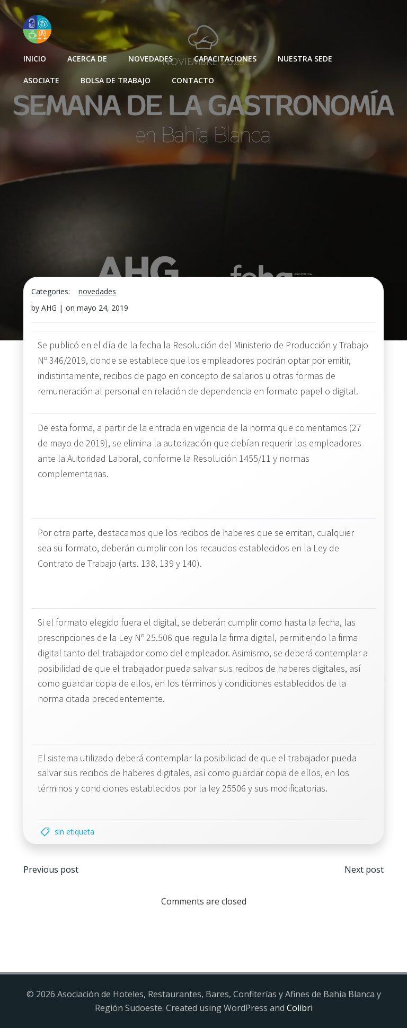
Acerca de (87, 59)
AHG (49, 308)
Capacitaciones (225, 59)
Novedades (150, 59)
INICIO (34, 59)
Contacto (193, 80)
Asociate (41, 80)
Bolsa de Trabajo (116, 80)
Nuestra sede (305, 59)
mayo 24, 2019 (102, 308)
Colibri (300, 1008)
